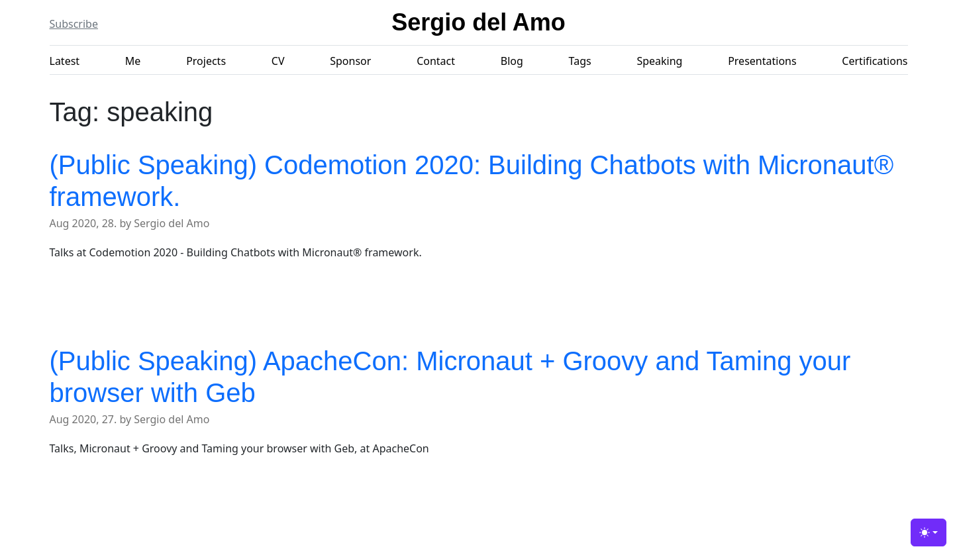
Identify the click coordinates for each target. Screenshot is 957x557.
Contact (436, 61)
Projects (206, 61)
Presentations (762, 61)
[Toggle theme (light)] (928, 532)
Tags (580, 61)
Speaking (659, 61)
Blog (512, 61)
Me (133, 61)
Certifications (874, 61)
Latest (65, 61)
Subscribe (74, 24)
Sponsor (350, 61)
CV (278, 61)
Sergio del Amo (478, 22)
